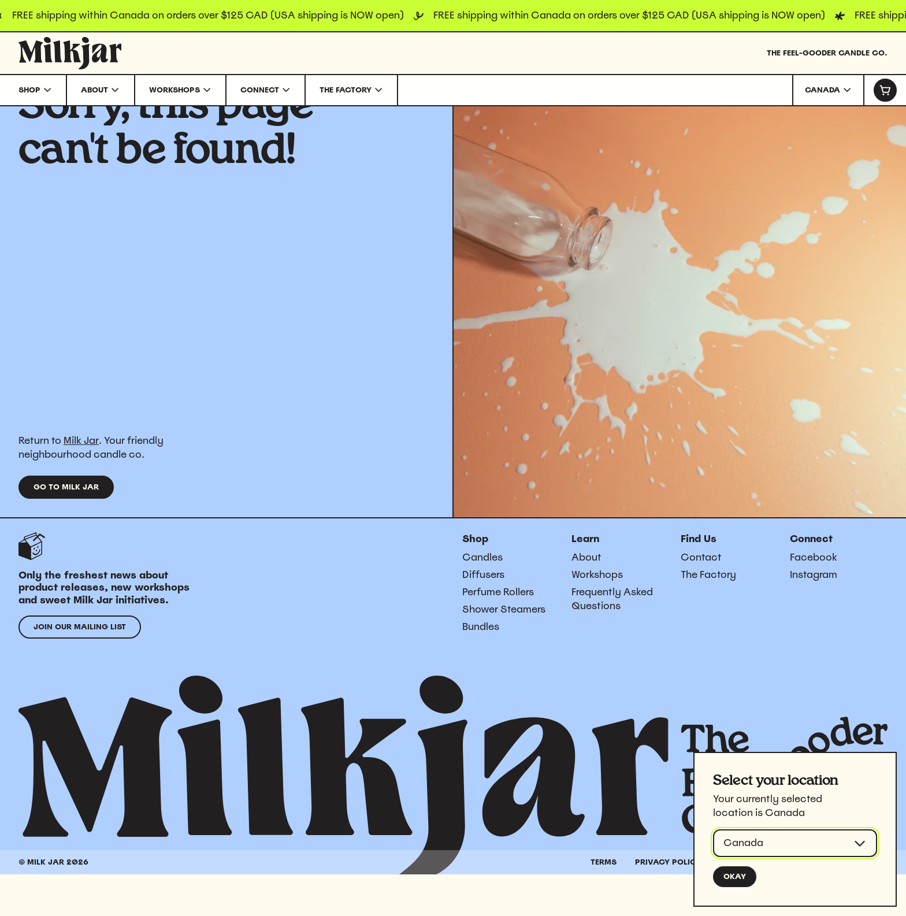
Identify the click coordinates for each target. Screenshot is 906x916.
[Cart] (884, 90)
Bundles (480, 668)
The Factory (708, 616)
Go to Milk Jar (66, 528)
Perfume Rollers (498, 633)
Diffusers (483, 616)
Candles (482, 598)
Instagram (813, 616)
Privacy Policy (668, 903)
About (586, 598)
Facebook (813, 598)
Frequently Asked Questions (612, 640)
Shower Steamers (503, 650)
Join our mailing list (80, 668)
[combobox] (828, 90)
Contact (701, 598)
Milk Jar (81, 482)
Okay (734, 876)
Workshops (597, 616)
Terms (604, 903)
